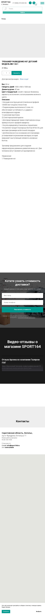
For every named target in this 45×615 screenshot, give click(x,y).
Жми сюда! (24, 79)
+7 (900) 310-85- (18, 3)
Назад (3, 19)
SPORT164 (5, 2)
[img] (30, 2)
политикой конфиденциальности (26, 317)
